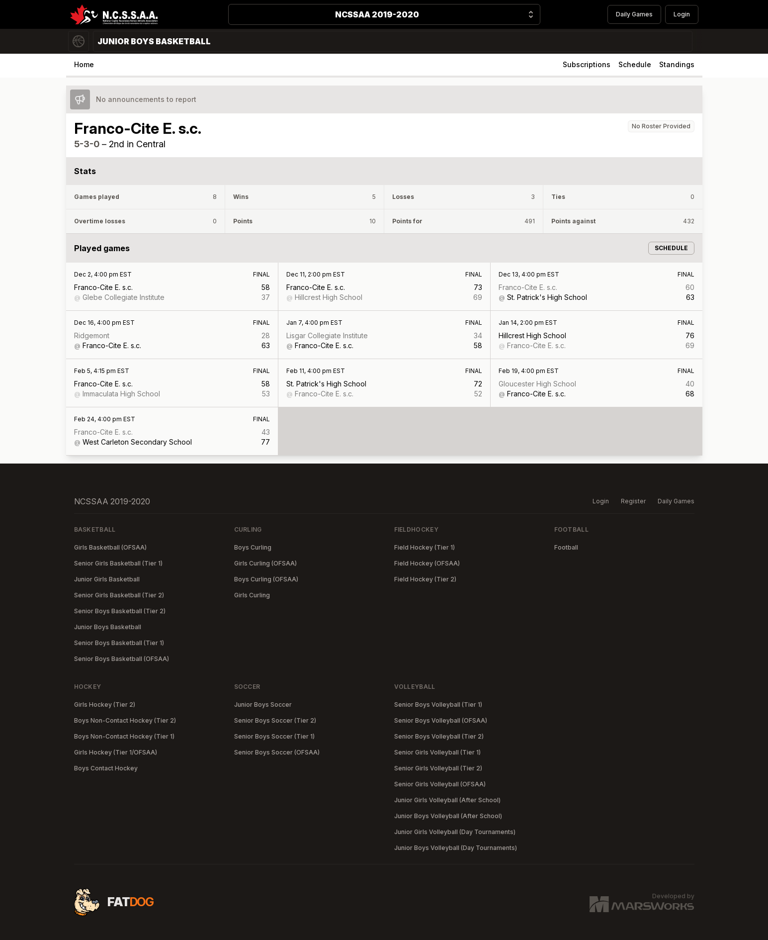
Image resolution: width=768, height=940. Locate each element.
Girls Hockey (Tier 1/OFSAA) (115, 752)
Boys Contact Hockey (106, 768)
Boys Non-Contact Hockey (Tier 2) (125, 720)
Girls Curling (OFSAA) (265, 563)
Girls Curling (252, 595)
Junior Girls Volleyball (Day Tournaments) (454, 832)
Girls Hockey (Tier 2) (104, 704)
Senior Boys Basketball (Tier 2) (120, 611)
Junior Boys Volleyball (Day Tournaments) (455, 847)
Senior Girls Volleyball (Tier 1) (437, 752)
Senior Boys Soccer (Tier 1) (274, 736)
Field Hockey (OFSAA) (427, 563)
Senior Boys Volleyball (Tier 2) (439, 736)
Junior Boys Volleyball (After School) (448, 816)
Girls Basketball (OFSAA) (110, 547)
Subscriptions (586, 64)
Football (566, 547)
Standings (676, 64)
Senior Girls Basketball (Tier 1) (118, 563)
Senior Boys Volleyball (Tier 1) (438, 704)
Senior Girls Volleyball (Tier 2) (438, 768)
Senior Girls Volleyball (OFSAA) (440, 784)
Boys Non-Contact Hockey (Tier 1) (124, 736)
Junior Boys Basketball (107, 627)
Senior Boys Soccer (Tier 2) (275, 720)
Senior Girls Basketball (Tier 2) (119, 595)
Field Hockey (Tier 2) (425, 579)
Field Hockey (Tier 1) (424, 547)
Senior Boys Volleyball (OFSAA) (440, 720)
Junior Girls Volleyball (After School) (447, 800)
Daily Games (634, 14)
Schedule (634, 64)
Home (84, 64)
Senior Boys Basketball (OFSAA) (121, 658)
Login (682, 14)
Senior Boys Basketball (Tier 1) (119, 643)
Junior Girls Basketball (107, 579)
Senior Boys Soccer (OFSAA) (277, 752)
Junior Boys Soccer (263, 704)
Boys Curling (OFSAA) (266, 579)
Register (633, 501)
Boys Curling (252, 547)
